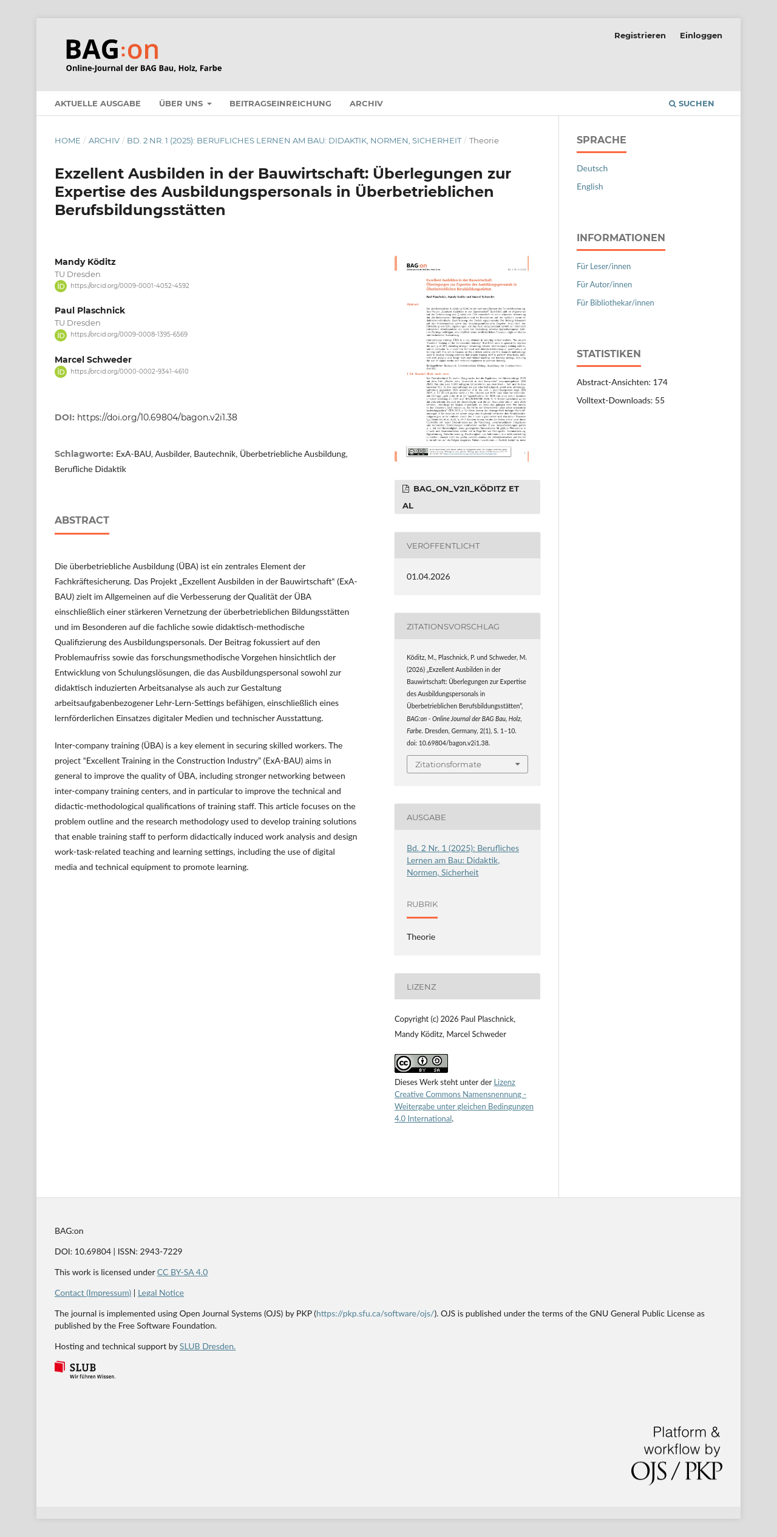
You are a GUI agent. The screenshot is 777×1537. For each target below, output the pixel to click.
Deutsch (592, 168)
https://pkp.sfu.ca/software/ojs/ (375, 1313)
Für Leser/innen (604, 266)
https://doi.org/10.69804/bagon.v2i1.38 (157, 417)
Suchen (691, 103)
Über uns (182, 103)
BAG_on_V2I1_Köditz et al (460, 497)
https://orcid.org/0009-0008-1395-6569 (129, 335)
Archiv (366, 103)
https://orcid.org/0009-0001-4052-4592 (129, 286)
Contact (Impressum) (93, 1292)
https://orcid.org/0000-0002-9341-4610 (129, 371)
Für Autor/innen (604, 284)
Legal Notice (161, 1292)
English (590, 186)
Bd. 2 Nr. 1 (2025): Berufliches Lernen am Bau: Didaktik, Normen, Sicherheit (294, 140)
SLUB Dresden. (208, 1346)
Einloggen (701, 35)
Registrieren (640, 35)
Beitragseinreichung (280, 103)
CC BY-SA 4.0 (182, 1272)
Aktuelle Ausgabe (98, 103)
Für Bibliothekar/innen (615, 302)
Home (68, 140)
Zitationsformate (448, 764)
